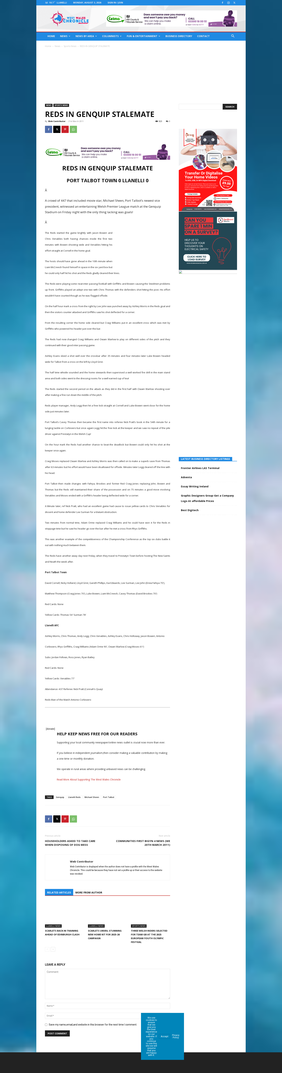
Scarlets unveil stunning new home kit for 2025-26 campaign (105, 933)
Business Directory (178, 36)
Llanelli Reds (74, 797)
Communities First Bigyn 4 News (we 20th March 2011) (143, 842)
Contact (203, 36)
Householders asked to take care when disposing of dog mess (70, 842)
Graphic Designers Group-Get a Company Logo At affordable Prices (207, 377)
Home (51, 36)
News (65, 36)
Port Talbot (108, 797)
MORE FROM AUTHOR (88, 891)
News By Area (86, 36)
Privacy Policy (175, 1035)
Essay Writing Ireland (194, 365)
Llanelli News (53, 925)
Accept (164, 1035)
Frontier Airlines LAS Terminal (200, 346)
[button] (232, 36)
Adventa (186, 356)
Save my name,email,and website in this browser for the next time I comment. (93, 1023)
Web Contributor (56, 121)
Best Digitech (190, 389)
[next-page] (53, 948)
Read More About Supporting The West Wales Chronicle (89, 779)
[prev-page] (47, 948)
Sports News (70, 46)
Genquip (60, 797)
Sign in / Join (115, 2)
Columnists (112, 36)
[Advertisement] (141, 75)
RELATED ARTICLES (59, 891)
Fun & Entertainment (143, 36)
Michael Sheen (92, 797)
